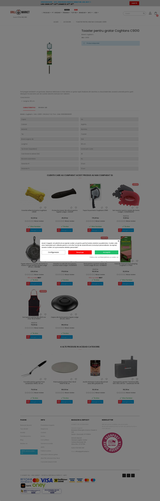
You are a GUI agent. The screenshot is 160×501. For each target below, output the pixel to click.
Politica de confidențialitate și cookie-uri (104, 257)
